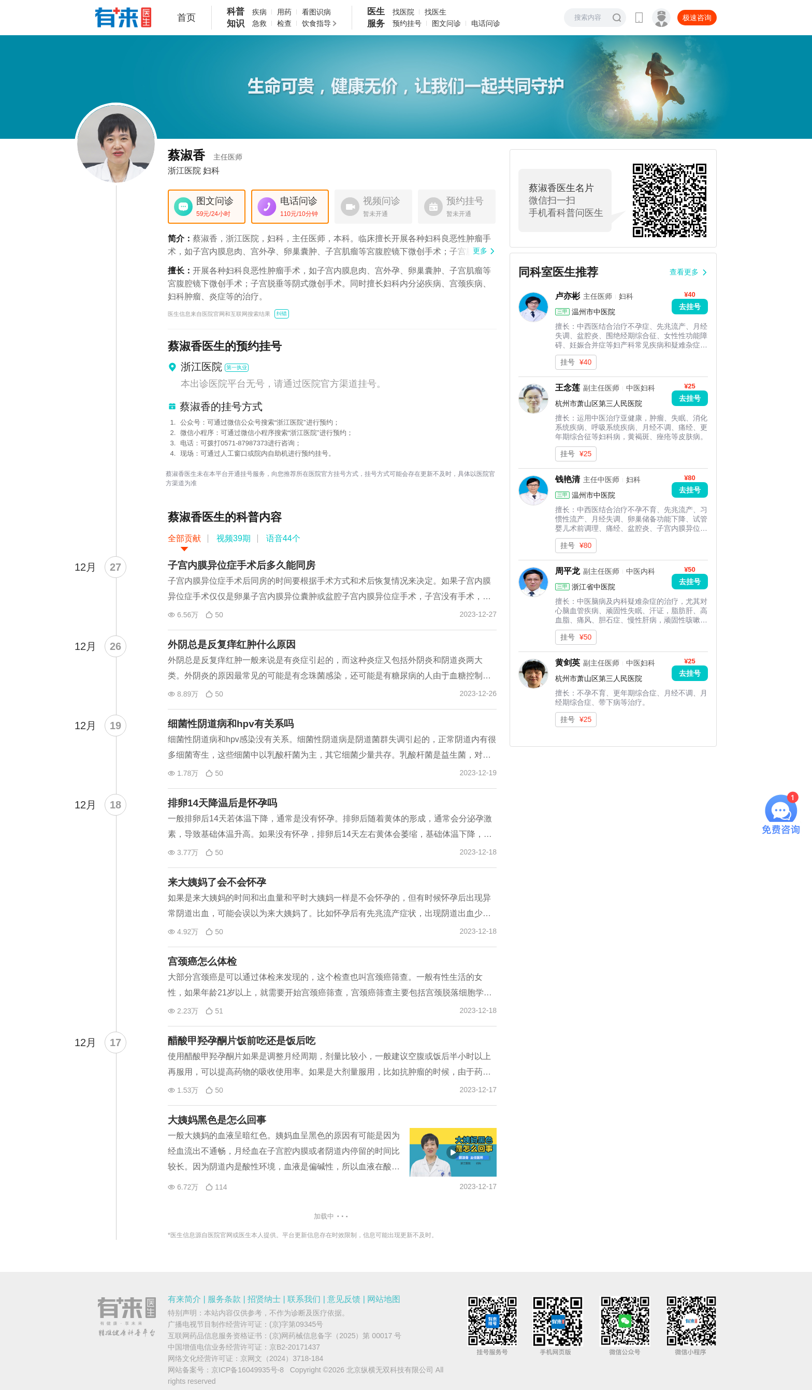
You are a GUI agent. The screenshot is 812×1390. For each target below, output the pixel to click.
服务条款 (224, 1299)
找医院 (403, 12)
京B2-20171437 (294, 1347)
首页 (186, 17)
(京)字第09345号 (296, 1324)
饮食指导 (316, 23)
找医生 (435, 12)
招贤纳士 (264, 1299)
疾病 (259, 12)
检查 (284, 23)
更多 (480, 251)
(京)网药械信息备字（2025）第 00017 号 (335, 1335)
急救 (259, 23)
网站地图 (383, 1299)
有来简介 (184, 1299)
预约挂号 (407, 23)
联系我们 (304, 1299)
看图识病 (316, 12)
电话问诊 (485, 23)
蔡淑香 (205, 155)
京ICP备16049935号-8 (247, 1370)
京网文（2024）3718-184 (281, 1358)
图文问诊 (446, 23)
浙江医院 (184, 171)
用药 (284, 12)
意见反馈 (343, 1299)
